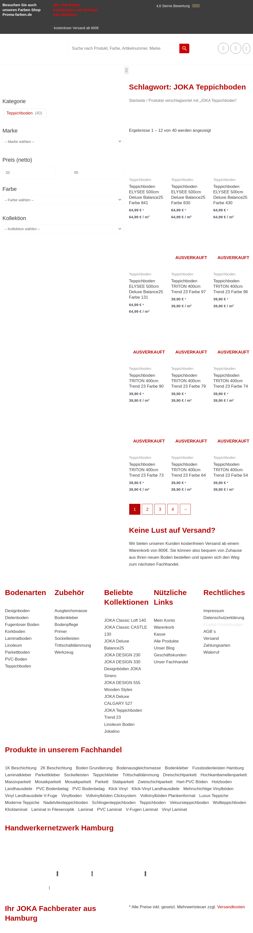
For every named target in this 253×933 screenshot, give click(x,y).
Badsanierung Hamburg (67, 867)
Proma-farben (161, 873)
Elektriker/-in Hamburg (47, 853)
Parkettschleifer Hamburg (30, 873)
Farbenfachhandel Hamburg (31, 860)
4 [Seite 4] (172, 509)
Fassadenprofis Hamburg (198, 853)
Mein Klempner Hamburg (70, 846)
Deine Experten (19, 880)
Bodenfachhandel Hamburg (87, 860)
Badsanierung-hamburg (59, 880)
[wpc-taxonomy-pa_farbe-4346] (63, 201)
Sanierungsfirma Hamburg (96, 853)
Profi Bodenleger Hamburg (121, 846)
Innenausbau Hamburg (26, 887)
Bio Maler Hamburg (23, 867)
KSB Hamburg (145, 867)
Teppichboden (19, 113)
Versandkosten (231, 907)
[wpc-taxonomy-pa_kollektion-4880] (63, 230)
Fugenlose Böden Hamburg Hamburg (209, 860)
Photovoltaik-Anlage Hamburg (143, 860)
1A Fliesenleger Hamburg (147, 853)
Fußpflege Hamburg (68, 888)
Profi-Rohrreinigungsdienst (119, 873)
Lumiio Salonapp (75, 873)
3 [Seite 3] (160, 509)
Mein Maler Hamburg (169, 846)
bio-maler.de (188, 873)
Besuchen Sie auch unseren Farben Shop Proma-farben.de (21, 10)
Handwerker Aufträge (136, 880)
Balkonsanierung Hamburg (184, 880)
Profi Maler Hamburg (24, 846)
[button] (126, 70)
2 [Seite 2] (147, 509)
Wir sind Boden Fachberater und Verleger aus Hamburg (75, 10)
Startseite (137, 100)
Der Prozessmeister (110, 867)
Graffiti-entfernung (227, 880)
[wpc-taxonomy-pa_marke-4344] (63, 141)
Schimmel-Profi (99, 880)
